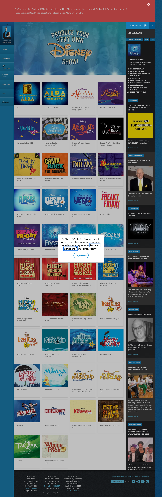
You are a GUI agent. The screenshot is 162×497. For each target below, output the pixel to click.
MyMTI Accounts (135, 26)
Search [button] (152, 25)
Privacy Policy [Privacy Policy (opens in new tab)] (88, 248)
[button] (145, 25)
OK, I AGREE (81, 255)
